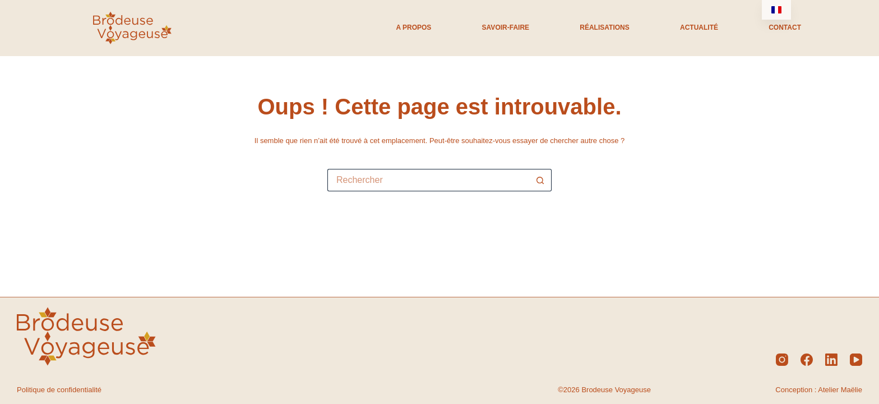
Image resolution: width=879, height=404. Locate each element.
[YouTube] (856, 360)
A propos (413, 27)
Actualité (699, 27)
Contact (785, 27)
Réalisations (604, 27)
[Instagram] (782, 360)
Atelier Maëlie (840, 389)
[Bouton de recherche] (540, 180)
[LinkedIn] (831, 360)
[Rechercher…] (428, 180)
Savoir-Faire (505, 27)
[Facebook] (807, 360)
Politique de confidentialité (59, 389)
